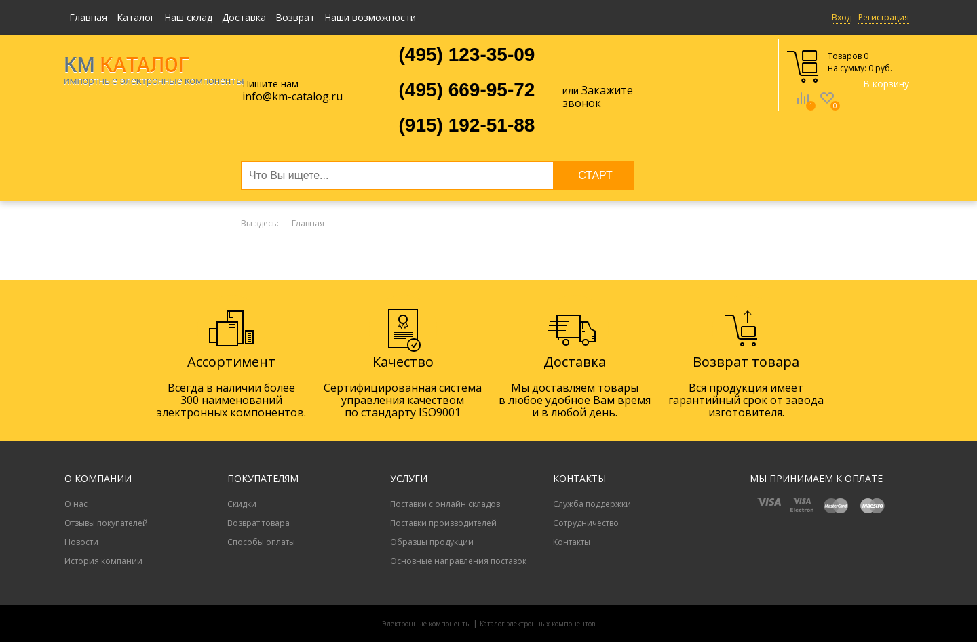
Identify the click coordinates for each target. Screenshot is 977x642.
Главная (88, 17)
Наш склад (188, 17)
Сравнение (802, 107)
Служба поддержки (592, 504)
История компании (103, 561)
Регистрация (883, 17)
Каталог (136, 17)
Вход (841, 17)
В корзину (886, 83)
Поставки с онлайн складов (445, 504)
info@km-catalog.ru (292, 96)
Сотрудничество (586, 523)
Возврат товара (258, 523)
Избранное (827, 107)
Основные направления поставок (458, 561)
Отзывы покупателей (106, 523)
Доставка (244, 17)
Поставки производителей (443, 523)
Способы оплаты (261, 542)
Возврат (295, 17)
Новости (81, 542)
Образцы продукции (432, 542)
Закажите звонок (597, 97)
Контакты (571, 542)
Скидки (241, 504)
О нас (76, 504)
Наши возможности (370, 17)
